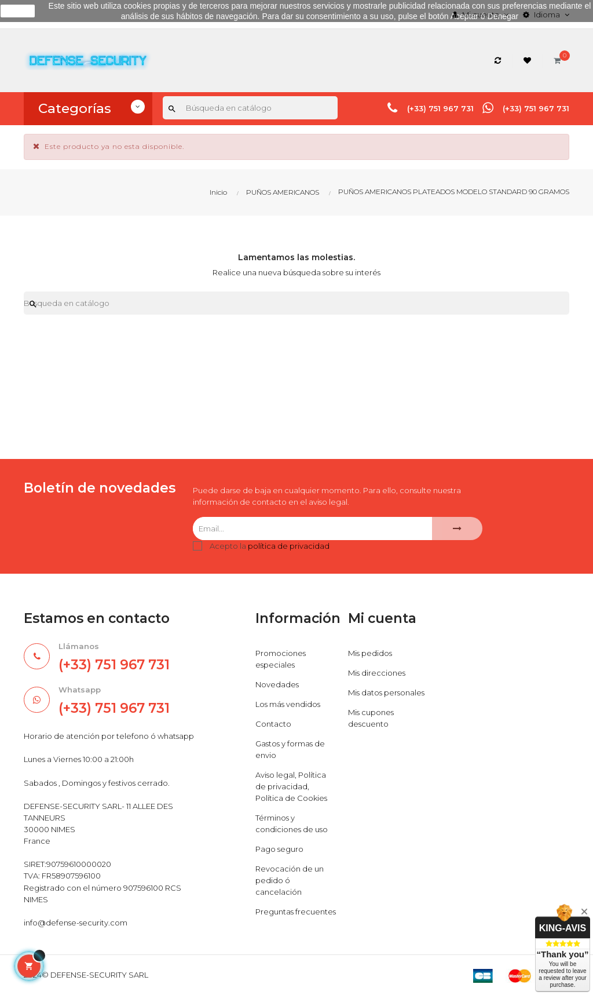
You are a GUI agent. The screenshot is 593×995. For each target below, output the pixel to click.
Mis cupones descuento (371, 718)
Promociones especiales (280, 658)
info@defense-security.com (75, 922)
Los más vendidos (287, 704)
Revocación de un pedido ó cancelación (289, 880)
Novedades (277, 684)
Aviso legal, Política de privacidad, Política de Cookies (291, 786)
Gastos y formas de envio (290, 749)
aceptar (17, 11)
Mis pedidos (370, 653)
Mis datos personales (386, 692)
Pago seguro (279, 849)
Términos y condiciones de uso (291, 823)
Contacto (273, 723)
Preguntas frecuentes (295, 911)
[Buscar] (250, 107)
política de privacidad (289, 546)
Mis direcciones (376, 672)
